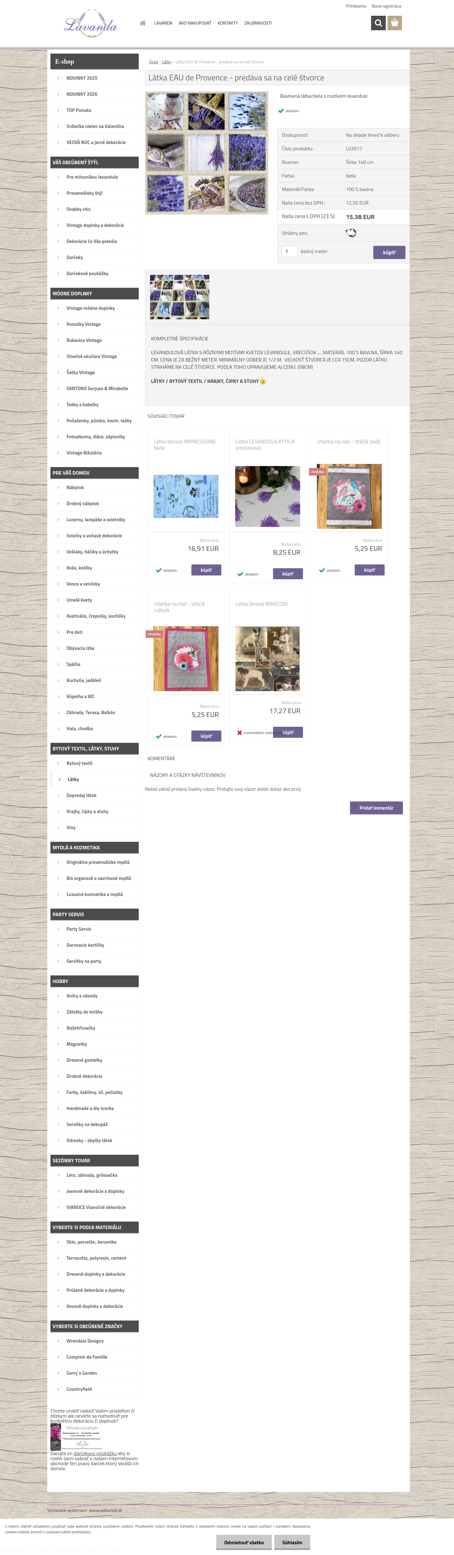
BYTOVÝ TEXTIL (186, 381)
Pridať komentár (376, 808)
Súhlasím (292, 1542)
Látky (167, 62)
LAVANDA (163, 23)
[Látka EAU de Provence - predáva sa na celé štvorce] (206, 94)
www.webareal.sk (105, 1510)
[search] (378, 23)
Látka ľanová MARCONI (262, 604)
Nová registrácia (386, 6)
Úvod (153, 62)
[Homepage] (142, 23)
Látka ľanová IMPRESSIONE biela (185, 444)
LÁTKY (158, 381)
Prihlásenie (356, 6)
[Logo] (90, 23)
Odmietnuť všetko (244, 1542)
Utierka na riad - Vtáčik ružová (179, 607)
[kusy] (290, 251)
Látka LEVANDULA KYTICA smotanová (265, 444)
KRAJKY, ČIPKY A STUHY (233, 381)
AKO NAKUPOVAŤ (195, 23)
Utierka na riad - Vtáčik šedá (348, 441)
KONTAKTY (228, 23)
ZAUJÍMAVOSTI (258, 23)
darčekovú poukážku (95, 1453)
